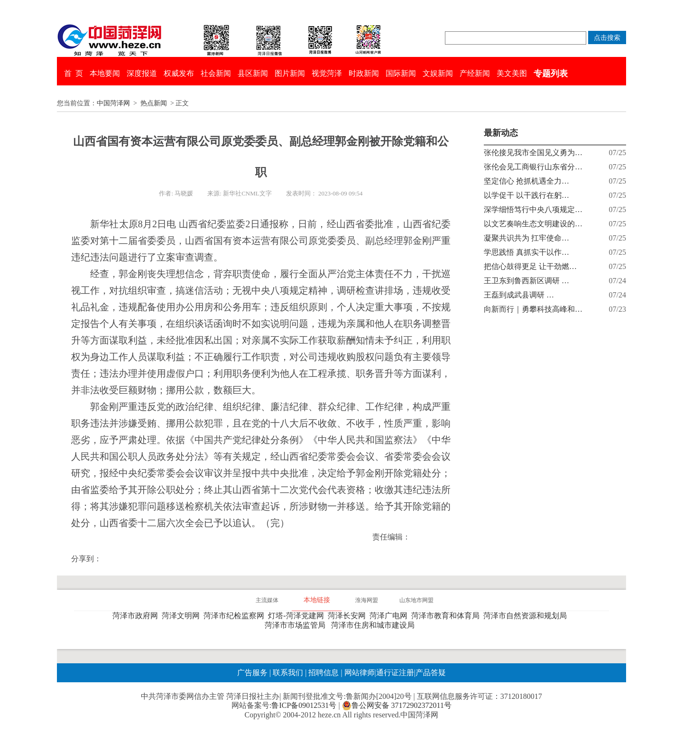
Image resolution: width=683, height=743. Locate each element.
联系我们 (288, 673)
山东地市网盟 (416, 600)
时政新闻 (364, 73)
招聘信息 (323, 673)
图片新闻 (290, 73)
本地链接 (317, 600)
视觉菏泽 (327, 73)
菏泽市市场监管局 (297, 625)
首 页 (73, 73)
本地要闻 (105, 73)
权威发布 (179, 73)
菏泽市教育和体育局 (447, 616)
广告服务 (252, 673)
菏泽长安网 (348, 616)
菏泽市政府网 (137, 616)
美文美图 (512, 73)
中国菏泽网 (113, 103)
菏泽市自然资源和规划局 (527, 616)
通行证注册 (395, 673)
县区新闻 (253, 73)
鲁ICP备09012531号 (303, 705)
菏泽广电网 (390, 616)
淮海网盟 (366, 600)
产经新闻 (475, 73)
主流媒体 (267, 600)
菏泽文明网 (182, 616)
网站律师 (358, 673)
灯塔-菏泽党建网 (297, 616)
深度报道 (142, 73)
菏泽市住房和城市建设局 (374, 625)
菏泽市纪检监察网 (235, 616)
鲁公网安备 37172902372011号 (397, 705)
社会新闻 (216, 73)
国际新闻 (401, 73)
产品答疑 (430, 673)
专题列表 (551, 73)
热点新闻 (153, 103)
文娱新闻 (438, 73)
